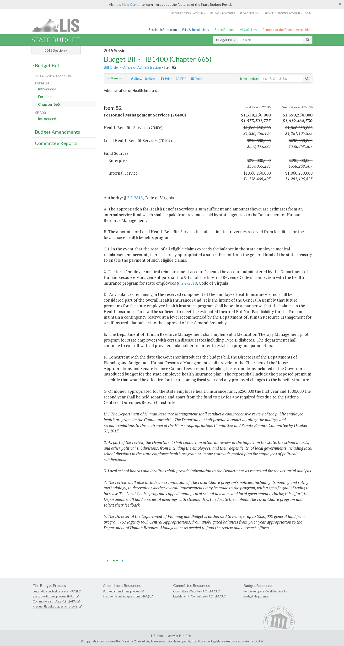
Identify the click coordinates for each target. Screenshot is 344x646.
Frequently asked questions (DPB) (55, 606)
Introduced (47, 89)
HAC (203, 591)
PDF (181, 79)
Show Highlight (143, 79)
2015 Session (56, 50)
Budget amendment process (122, 591)
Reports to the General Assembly (286, 30)
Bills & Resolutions (195, 30)
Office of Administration (141, 67)
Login (307, 13)
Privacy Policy (249, 13)
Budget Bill (225, 40)
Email (196, 79)
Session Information (163, 30)
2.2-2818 (135, 197)
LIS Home (157, 636)
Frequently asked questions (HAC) (126, 596)
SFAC (212, 591)
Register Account (288, 13)
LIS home (268, 13)
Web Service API (277, 591)
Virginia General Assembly (188, 13)
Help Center (131, 4)
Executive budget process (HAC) (54, 596)
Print (166, 79)
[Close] (340, 4)
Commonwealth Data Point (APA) (55, 601)
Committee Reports (56, 143)
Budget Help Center (256, 596)
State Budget (224, 30)
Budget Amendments (57, 132)
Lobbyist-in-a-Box (179, 636)
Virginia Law (248, 30)
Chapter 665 (49, 104)
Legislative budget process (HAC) (55, 591)
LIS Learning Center (222, 13)
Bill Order (111, 67)
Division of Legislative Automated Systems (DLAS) (230, 641)
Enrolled (45, 96)
